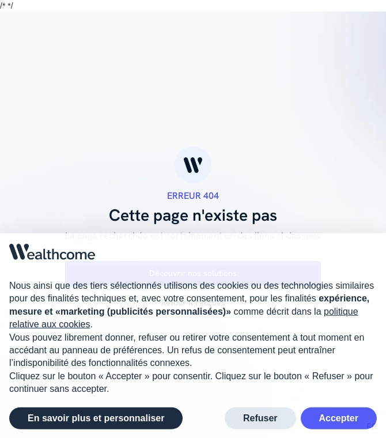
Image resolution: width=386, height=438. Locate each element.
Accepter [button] (338, 420)
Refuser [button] (260, 420)
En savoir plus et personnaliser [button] (96, 420)
